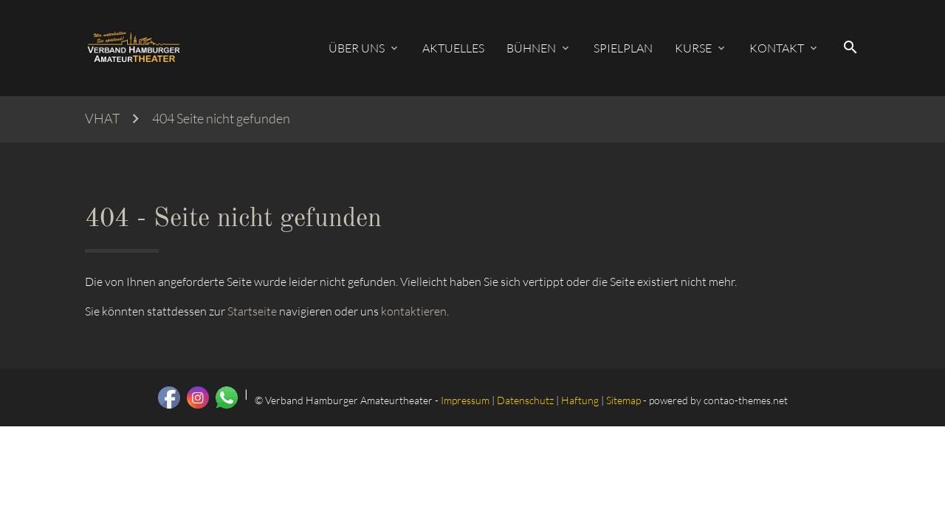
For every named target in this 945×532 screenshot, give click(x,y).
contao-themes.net (746, 400)
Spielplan (623, 48)
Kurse (693, 48)
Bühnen (531, 48)
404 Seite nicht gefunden (221, 118)
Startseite (252, 311)
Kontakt (776, 48)
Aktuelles (453, 48)
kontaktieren (414, 311)
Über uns (357, 48)
